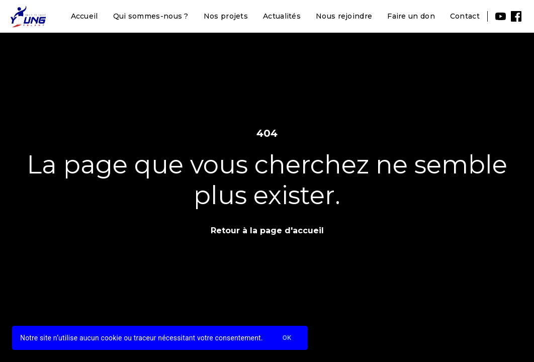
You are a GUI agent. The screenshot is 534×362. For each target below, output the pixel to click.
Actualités (282, 16)
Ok (287, 338)
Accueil (84, 16)
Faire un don (411, 16)
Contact (465, 16)
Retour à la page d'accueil (267, 230)
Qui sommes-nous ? (151, 16)
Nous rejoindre (344, 16)
